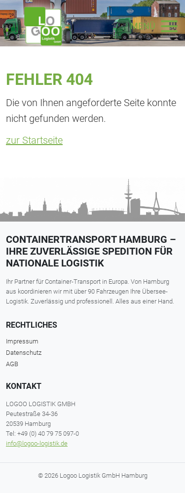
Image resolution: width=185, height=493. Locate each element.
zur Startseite (34, 140)
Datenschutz (23, 352)
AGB (12, 364)
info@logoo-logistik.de (37, 443)
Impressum (22, 341)
